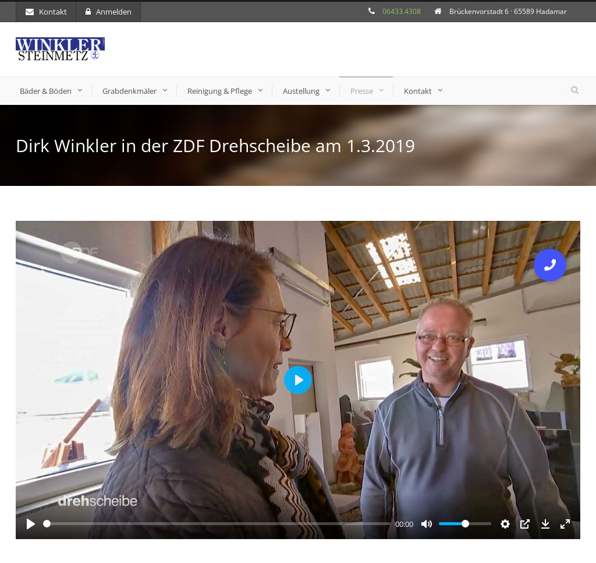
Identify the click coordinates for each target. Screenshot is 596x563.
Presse (361, 91)
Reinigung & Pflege (219, 91)
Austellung (301, 91)
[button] (550, 265)
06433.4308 (401, 11)
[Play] (31, 524)
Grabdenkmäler (129, 91)
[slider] (217, 523)
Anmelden (109, 11)
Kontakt (46, 11)
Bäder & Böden (46, 91)
